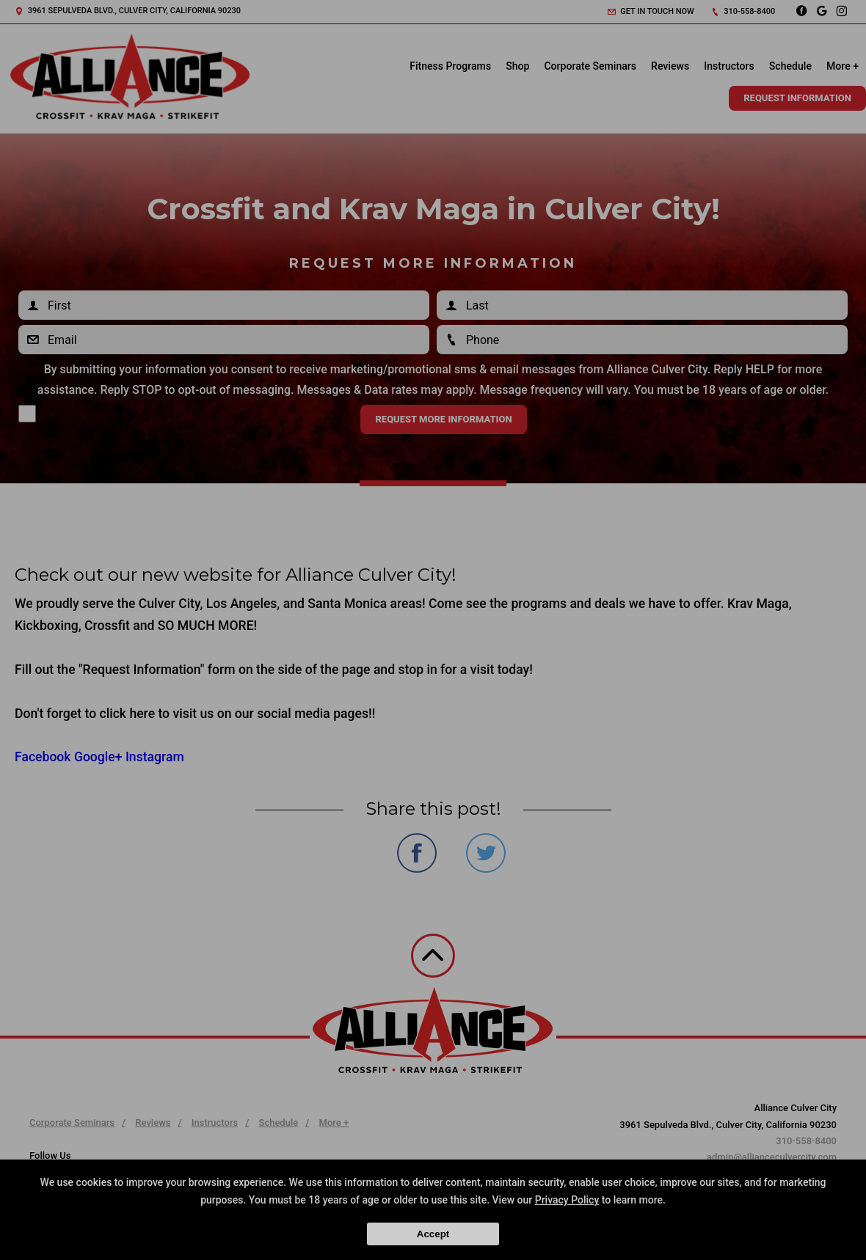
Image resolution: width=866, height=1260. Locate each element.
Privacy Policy (567, 1200)
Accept (433, 1233)
